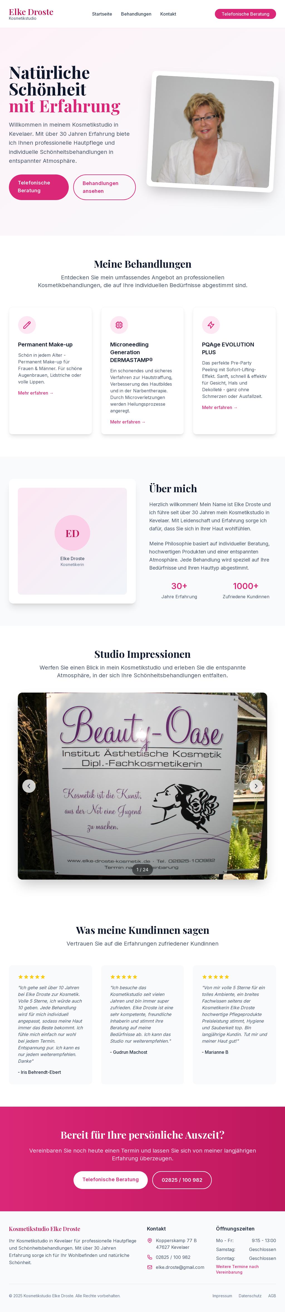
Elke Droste (31, 14)
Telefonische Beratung (245, 14)
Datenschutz (250, 1295)
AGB (272, 1295)
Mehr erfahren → (36, 393)
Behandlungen (136, 14)
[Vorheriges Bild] (29, 786)
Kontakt (168, 14)
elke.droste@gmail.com (180, 1267)
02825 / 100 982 (182, 1180)
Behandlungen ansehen (101, 187)
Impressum (222, 1295)
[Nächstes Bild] (256, 786)
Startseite (102, 14)
